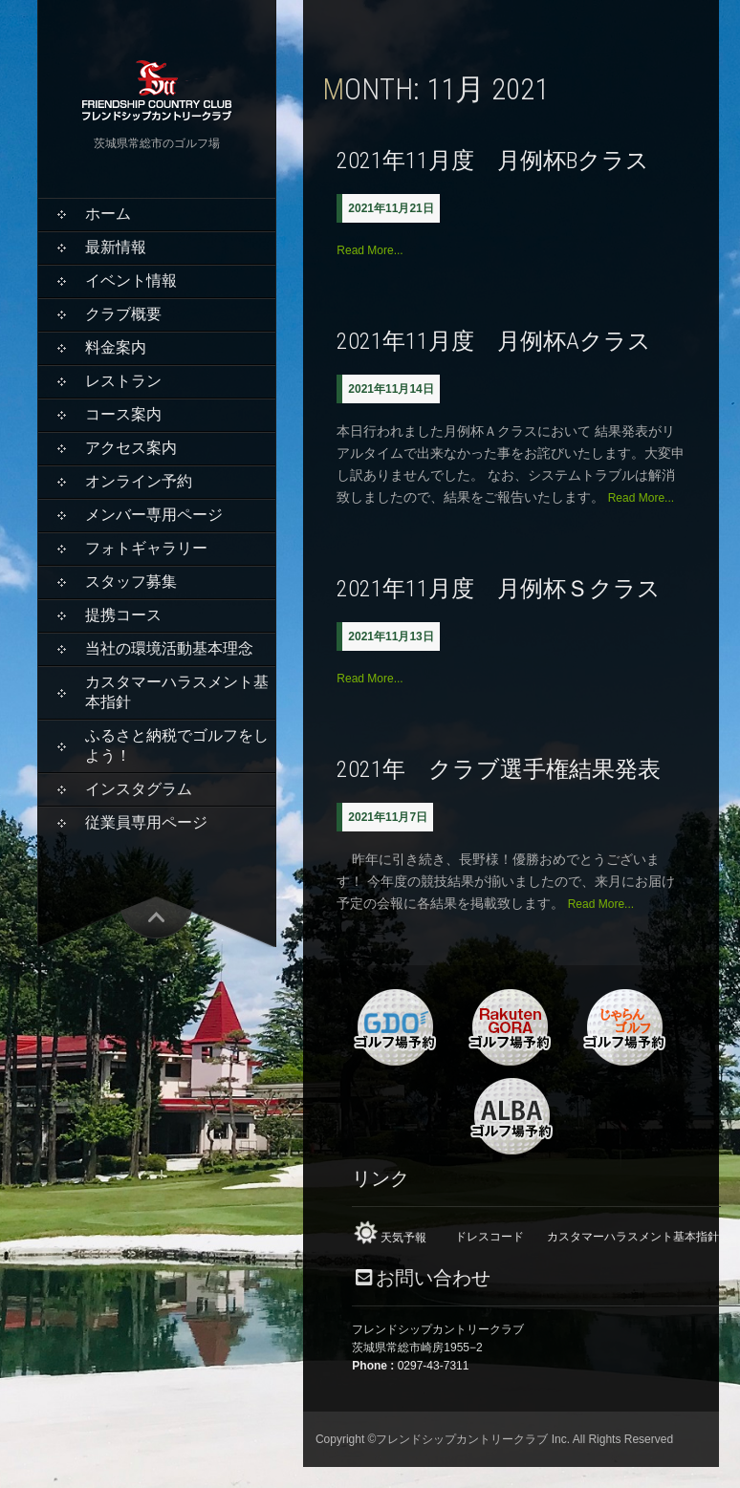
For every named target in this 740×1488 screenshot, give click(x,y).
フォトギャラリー (146, 548)
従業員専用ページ (146, 822)
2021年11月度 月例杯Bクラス (493, 160)
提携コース (123, 615)
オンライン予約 (138, 481)
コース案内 (123, 414)
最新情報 (115, 247)
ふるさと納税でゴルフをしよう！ (177, 745)
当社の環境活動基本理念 (169, 648)
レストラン (123, 381)
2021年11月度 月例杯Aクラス (494, 341)
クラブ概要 (123, 314)
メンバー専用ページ (154, 515)
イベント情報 (131, 280)
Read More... (370, 250)
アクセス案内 (131, 448)
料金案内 (115, 347)
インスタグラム (138, 789)
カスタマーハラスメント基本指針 (177, 692)
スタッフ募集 (131, 581)
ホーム (108, 214)
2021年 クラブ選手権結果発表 (499, 769)
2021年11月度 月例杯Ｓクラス (499, 588)
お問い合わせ (433, 1278)
